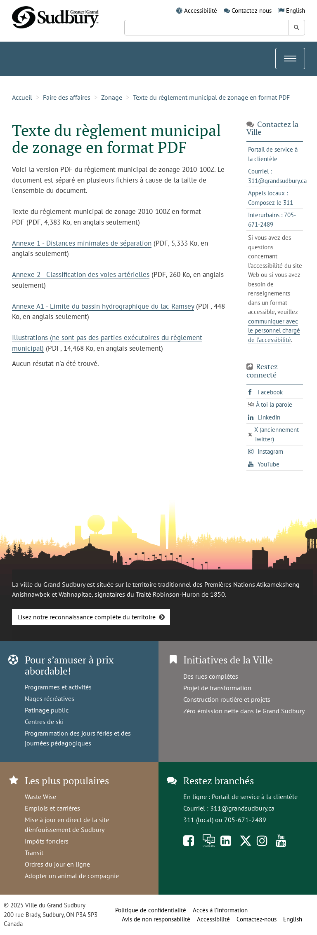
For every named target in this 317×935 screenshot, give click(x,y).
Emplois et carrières (52, 808)
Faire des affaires (66, 97)
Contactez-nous (252, 10)
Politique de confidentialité (150, 910)
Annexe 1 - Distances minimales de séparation (81, 243)
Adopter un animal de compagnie (72, 876)
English (295, 10)
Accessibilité (200, 10)
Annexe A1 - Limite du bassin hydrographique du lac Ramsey (103, 306)
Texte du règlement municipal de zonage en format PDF (211, 97)
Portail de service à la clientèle (255, 796)
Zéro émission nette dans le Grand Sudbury (244, 711)
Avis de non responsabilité (156, 919)
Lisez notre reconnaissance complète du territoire (86, 617)
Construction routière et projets (226, 699)
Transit (34, 852)
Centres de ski (44, 721)
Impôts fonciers (47, 841)
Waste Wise (40, 796)
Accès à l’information (220, 910)
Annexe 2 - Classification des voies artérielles (80, 274)
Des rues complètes (210, 676)
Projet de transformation (217, 688)
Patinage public (47, 710)
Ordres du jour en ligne (57, 864)
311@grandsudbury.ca (242, 808)
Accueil (22, 97)
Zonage (111, 97)
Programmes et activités (58, 687)
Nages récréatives (49, 698)
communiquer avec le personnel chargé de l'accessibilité (274, 330)
